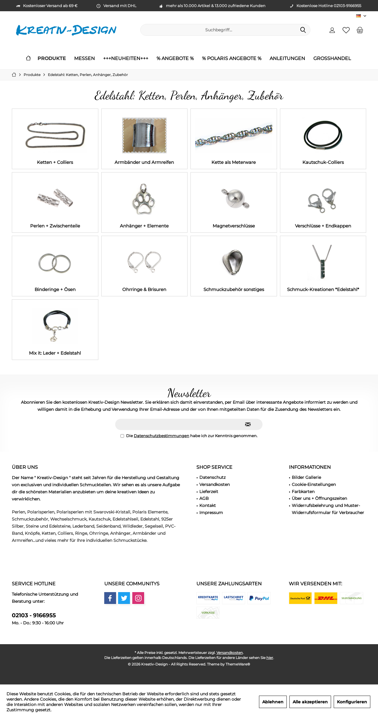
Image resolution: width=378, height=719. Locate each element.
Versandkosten (214, 484)
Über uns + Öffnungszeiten (319, 498)
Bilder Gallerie (306, 477)
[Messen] (84, 58)
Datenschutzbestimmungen (161, 435)
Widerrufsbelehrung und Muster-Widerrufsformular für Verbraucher (328, 509)
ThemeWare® (238, 664)
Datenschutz (212, 477)
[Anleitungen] (287, 58)
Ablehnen (273, 702)
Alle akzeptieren (310, 702)
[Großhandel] (332, 58)
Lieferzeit (208, 491)
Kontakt (207, 505)
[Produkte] (51, 58)
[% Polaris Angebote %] (231, 58)
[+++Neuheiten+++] (125, 58)
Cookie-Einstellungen (314, 484)
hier (269, 657)
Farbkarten (303, 491)
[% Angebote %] (175, 58)
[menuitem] (360, 30)
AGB (204, 498)
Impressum (211, 512)
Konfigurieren (352, 702)
